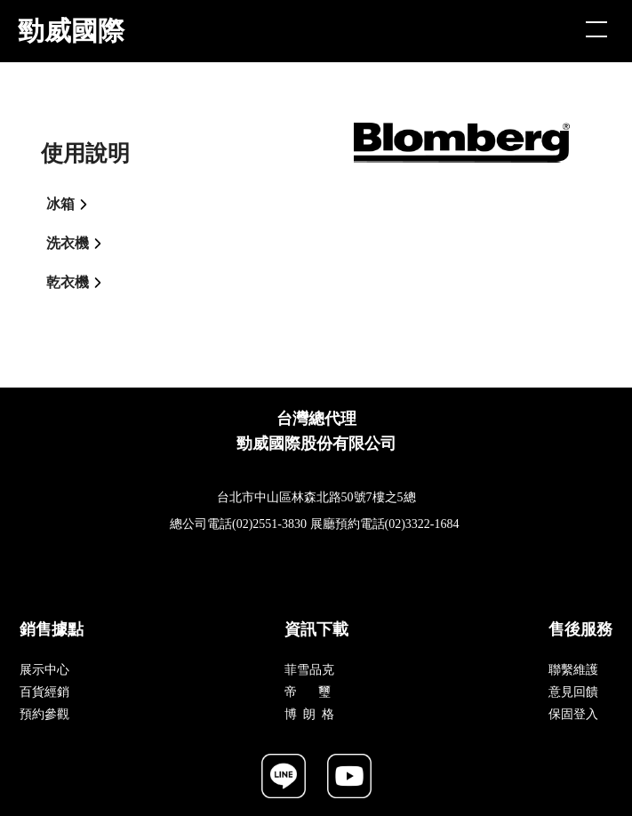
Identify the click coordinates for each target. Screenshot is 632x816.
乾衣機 (79, 283)
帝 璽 (308, 692)
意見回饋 (573, 692)
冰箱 (72, 204)
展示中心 (44, 669)
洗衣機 (79, 243)
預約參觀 (44, 714)
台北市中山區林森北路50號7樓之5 (310, 497)
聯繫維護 (573, 669)
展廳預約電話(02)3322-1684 (385, 524)
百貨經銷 (44, 692)
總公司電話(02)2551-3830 (238, 524)
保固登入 (573, 714)
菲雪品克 (309, 669)
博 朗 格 (309, 714)
